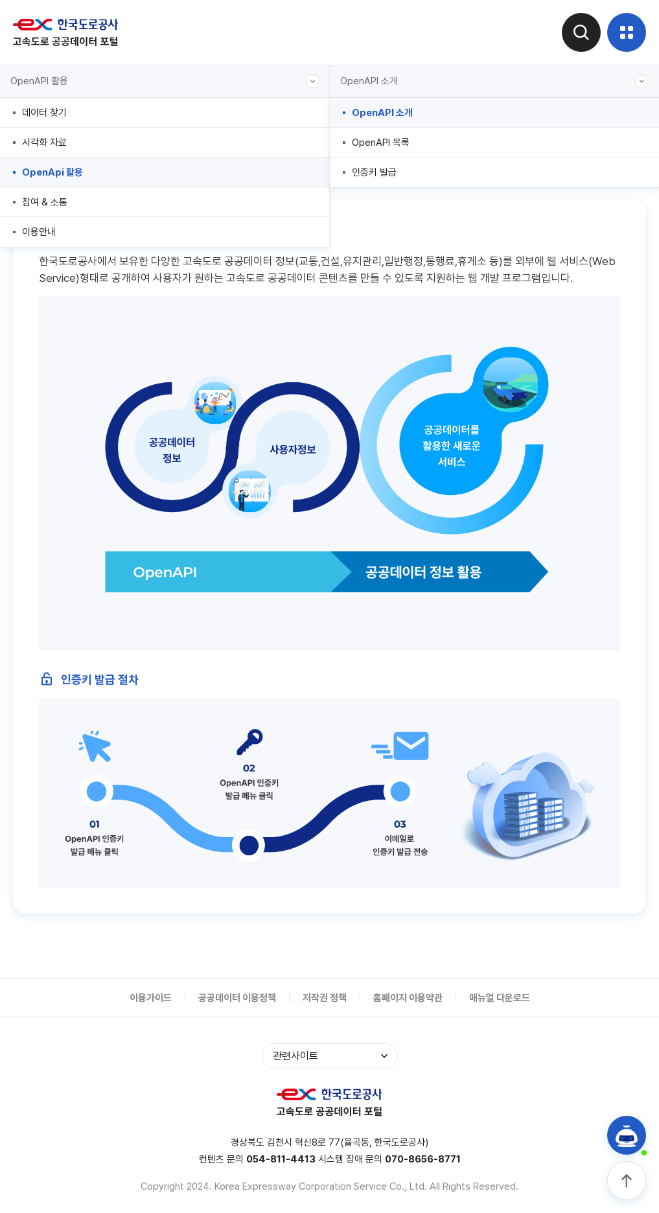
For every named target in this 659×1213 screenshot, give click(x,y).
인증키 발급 (374, 172)
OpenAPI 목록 (381, 142)
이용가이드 (151, 998)
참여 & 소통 (44, 202)
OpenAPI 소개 (494, 81)
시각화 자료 (44, 142)
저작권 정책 (325, 998)
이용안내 (39, 232)
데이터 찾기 (44, 113)
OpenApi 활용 (52, 172)
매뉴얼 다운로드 (499, 998)
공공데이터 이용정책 (237, 998)
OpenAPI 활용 (164, 81)
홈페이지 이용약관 (408, 998)
